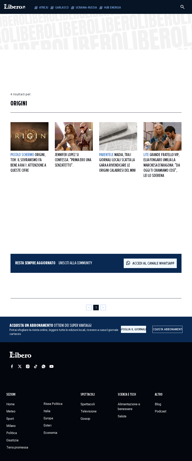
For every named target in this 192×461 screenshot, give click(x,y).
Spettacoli (88, 394)
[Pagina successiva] (103, 307)
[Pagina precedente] (89, 307)
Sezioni (10, 394)
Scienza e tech (127, 394)
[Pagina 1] (96, 307)
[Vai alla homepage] (15, 7)
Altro (159, 394)
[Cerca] (182, 7)
